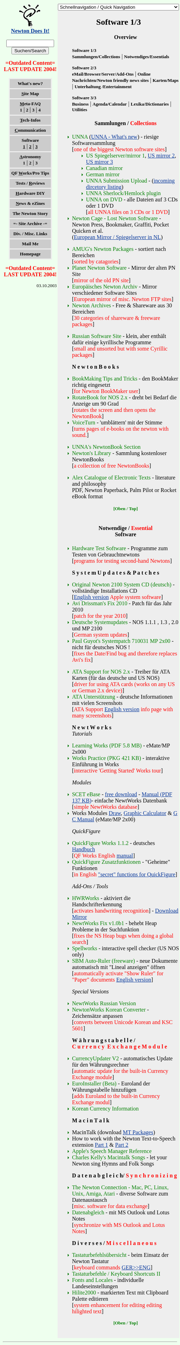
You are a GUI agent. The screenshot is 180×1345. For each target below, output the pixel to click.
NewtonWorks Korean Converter (108, 1010)
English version (91, 597)
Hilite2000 (84, 1293)
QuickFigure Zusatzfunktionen (106, 862)
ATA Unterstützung (93, 697)
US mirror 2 (161, 156)
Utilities (79, 109)
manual (125, 856)
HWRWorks (85, 898)
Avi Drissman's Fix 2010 (99, 603)
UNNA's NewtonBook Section (106, 447)
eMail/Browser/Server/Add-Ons (103, 74)
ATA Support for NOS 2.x (101, 672)
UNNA (80, 137)
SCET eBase (86, 794)
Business (80, 104)
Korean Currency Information (105, 1109)
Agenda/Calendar (109, 104)
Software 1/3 (84, 50)
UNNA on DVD (104, 199)
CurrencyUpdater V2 (95, 1058)
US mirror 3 (99, 162)
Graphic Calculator (144, 813)
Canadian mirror (104, 168)
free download (121, 794)
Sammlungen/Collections (96, 56)
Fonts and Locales (92, 1280)
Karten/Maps (166, 80)
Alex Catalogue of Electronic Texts (111, 478)
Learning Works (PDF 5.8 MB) (107, 745)
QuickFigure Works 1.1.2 (100, 843)
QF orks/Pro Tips (30, 173)
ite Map (30, 93)
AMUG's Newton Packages (102, 249)
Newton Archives (91, 305)
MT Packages (138, 1132)
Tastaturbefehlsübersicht (99, 1255)
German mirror (102, 174)
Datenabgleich (88, 1212)
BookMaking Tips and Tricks (104, 379)
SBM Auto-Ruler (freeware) (103, 961)
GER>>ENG (136, 1267)
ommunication (30, 130)
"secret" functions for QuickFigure (136, 874)
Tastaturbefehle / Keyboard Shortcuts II (116, 1274)
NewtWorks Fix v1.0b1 (98, 923)
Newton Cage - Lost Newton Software (115, 218)
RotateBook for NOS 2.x (100, 397)
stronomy (30, 156)
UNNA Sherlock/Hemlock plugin (123, 193)
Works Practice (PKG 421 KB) (106, 758)
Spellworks (84, 948)
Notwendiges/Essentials (146, 56)
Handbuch (83, 849)
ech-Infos (30, 120)
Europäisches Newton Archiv (104, 287)
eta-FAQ (30, 103)
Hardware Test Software (99, 548)
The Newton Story (30, 213)
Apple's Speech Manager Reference (111, 1151)
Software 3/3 (84, 97)
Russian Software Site (96, 336)
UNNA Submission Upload (116, 181)
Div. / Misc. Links (30, 233)
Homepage (30, 253)
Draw (115, 813)
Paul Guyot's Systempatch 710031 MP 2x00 (121, 641)
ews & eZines (30, 203)
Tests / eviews (30, 183)
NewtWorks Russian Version (104, 1003)
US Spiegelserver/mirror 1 (115, 156)
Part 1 (101, 1145)
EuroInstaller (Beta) (94, 1083)
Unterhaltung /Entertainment (103, 86)
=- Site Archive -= (30, 223)
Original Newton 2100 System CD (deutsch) (121, 584)
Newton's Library (91, 453)
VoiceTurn (83, 422)
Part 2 (121, 1145)
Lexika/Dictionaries (150, 104)
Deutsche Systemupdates (100, 622)
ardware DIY (30, 193)
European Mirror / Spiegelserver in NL (117, 237)
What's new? (30, 83)
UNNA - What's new (114, 137)
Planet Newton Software (99, 268)
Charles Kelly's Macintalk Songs (108, 1157)
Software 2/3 (84, 67)
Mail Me (30, 243)
